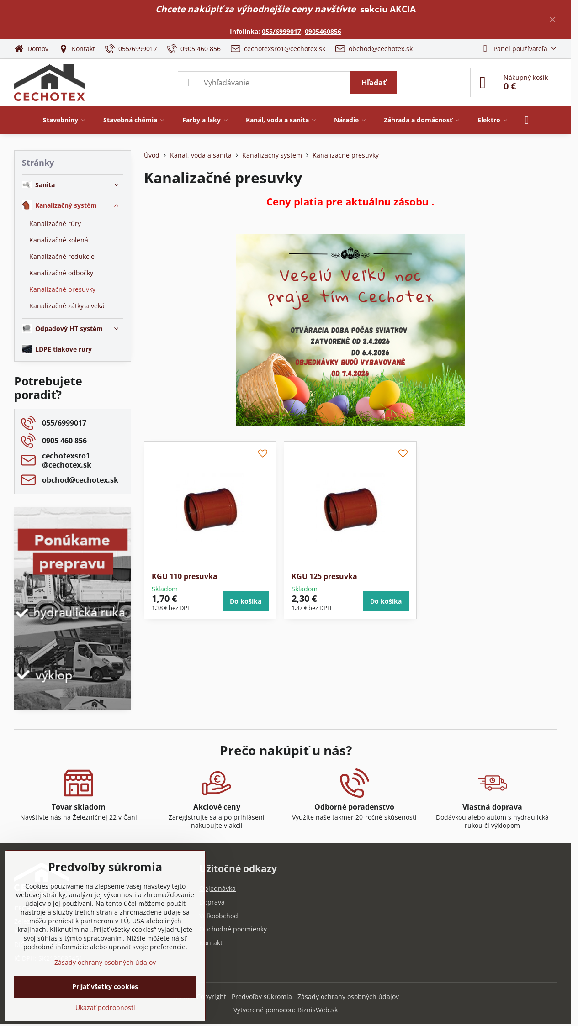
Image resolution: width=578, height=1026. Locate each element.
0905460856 (323, 31)
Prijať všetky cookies (105, 986)
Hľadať (373, 83)
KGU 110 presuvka (184, 576)
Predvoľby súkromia (262, 996)
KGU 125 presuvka (324, 576)
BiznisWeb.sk (317, 1009)
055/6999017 (281, 31)
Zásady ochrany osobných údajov (348, 996)
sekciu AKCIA (388, 9)
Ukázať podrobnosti (105, 1007)
